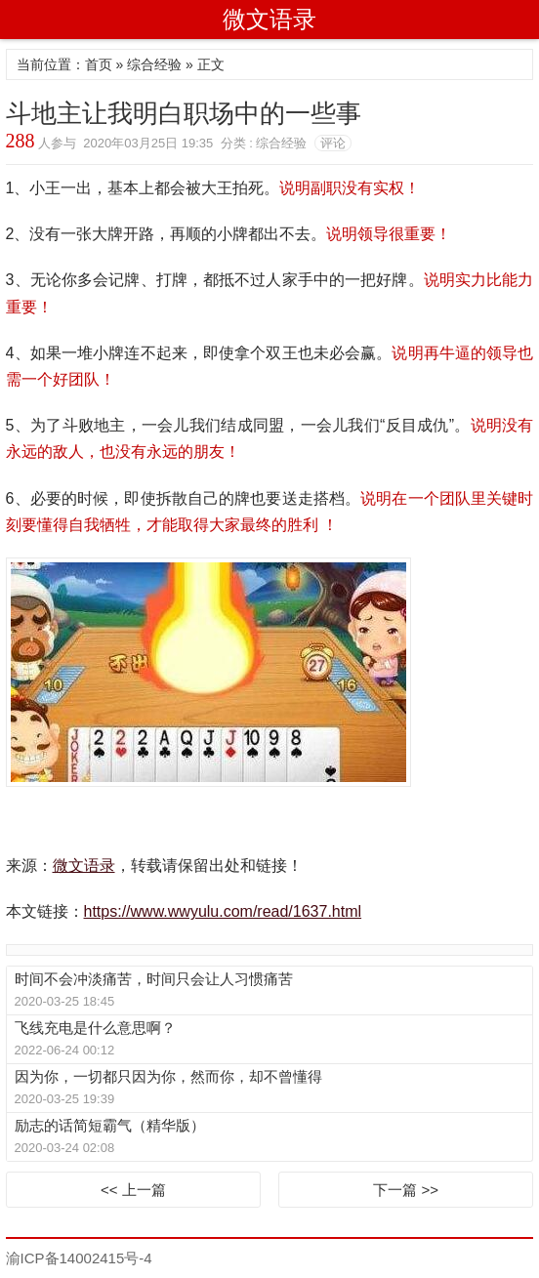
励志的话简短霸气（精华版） (110, 1125)
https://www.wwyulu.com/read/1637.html (223, 911)
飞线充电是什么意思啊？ (95, 1027)
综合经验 (154, 64)
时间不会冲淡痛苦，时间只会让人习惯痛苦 (154, 978)
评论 (333, 143)
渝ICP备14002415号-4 (79, 1258)
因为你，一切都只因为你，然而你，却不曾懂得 (168, 1076)
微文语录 (269, 19)
